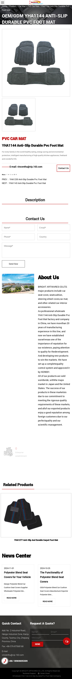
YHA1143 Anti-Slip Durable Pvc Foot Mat (27, 183)
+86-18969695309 (15, 661)
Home (4, 6)
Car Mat (22, 6)
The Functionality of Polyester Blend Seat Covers (52, 577)
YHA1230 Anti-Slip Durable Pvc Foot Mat (28, 179)
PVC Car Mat (33, 6)
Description (35, 199)
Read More (11, 598)
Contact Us (63, 168)
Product (12, 6)
